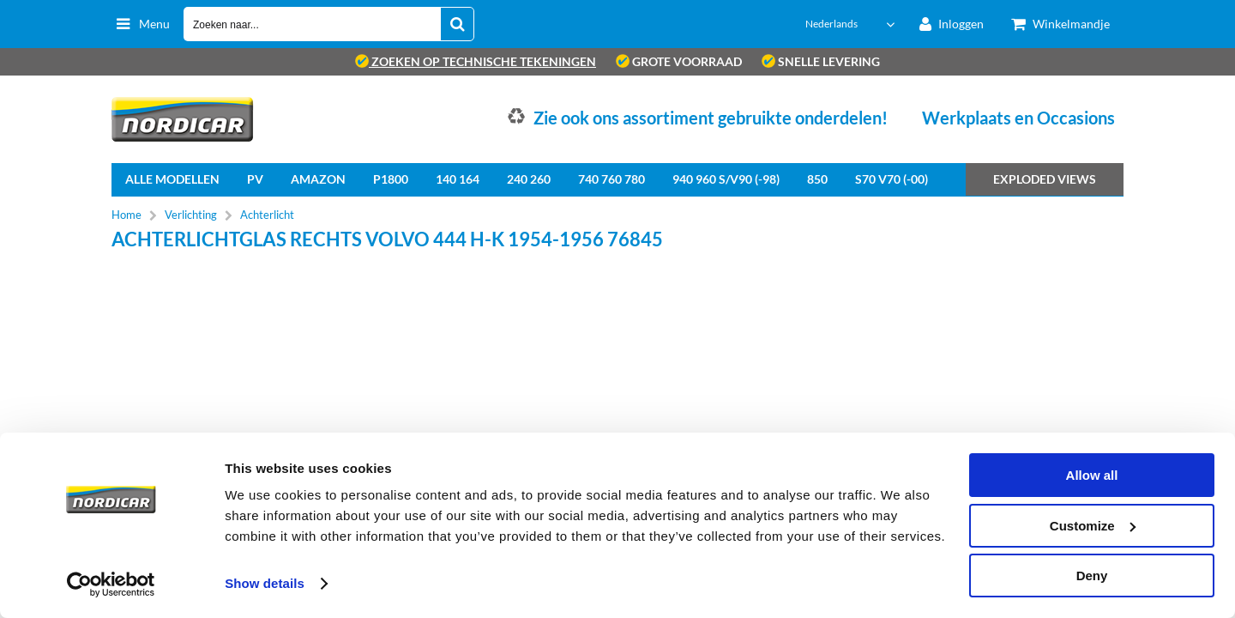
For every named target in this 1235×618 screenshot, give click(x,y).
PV (255, 179)
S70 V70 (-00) (891, 179)
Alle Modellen (172, 179)
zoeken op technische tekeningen (475, 61)
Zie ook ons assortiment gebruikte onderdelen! (710, 117)
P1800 (390, 179)
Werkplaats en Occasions (1018, 117)
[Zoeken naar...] (457, 24)
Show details (264, 583)
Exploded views (1044, 179)
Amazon (318, 179)
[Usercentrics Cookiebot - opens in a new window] (111, 584)
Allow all (1092, 475)
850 (817, 179)
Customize (1093, 525)
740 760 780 (611, 179)
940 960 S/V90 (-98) (726, 179)
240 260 (529, 179)
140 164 (457, 179)
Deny (1092, 575)
